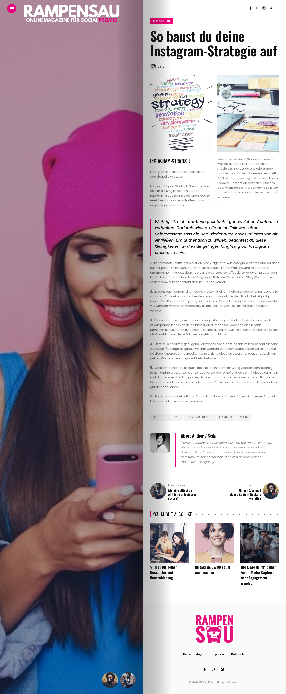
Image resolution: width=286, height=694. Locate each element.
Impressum (219, 654)
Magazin (201, 654)
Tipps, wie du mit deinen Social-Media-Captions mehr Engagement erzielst (258, 575)
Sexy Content (161, 21)
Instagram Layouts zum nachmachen (212, 569)
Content (158, 417)
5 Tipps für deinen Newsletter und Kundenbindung (163, 572)
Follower (174, 417)
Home (187, 654)
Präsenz (243, 417)
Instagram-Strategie (200, 417)
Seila (161, 66)
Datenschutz (239, 654)
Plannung (225, 417)
